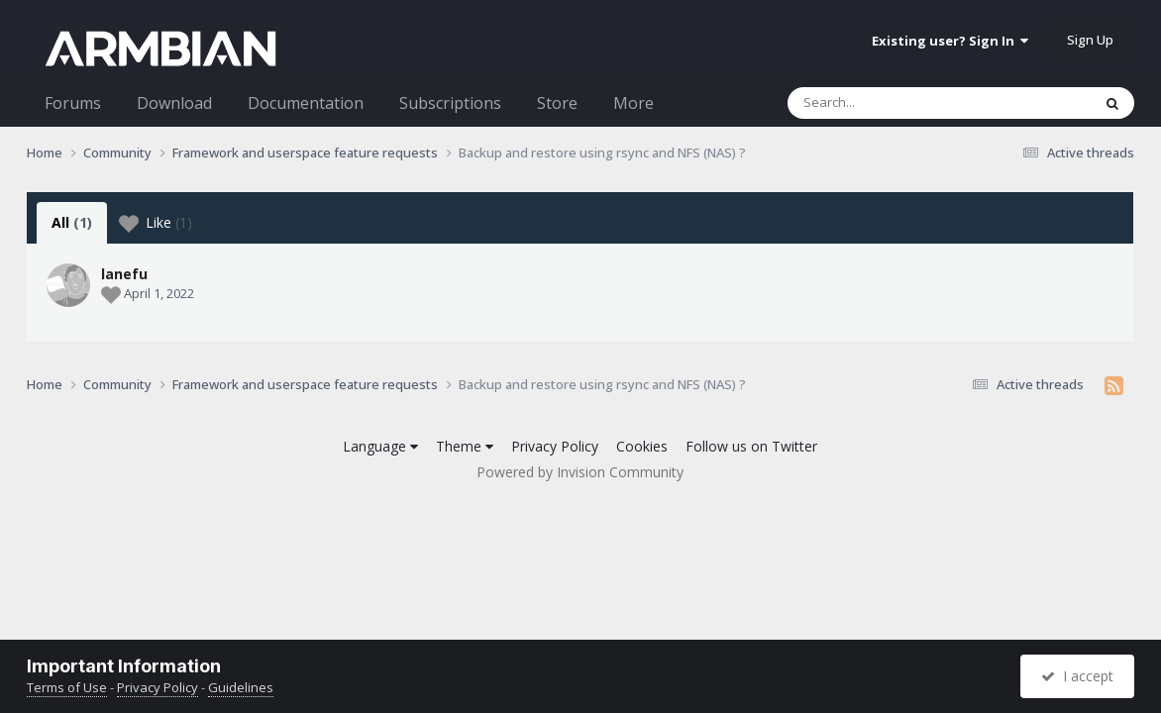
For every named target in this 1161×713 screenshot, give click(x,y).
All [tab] (72, 222)
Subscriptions (450, 103)
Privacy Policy (554, 446)
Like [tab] (155, 223)
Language (380, 446)
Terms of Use (67, 687)
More (633, 103)
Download (174, 103)
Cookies (642, 446)
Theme (464, 446)
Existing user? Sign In (950, 41)
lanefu (124, 273)
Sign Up (1090, 40)
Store (557, 103)
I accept (1077, 675)
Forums (73, 103)
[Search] (888, 103)
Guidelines (240, 687)
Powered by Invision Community (580, 471)
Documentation (306, 103)
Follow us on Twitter (751, 446)
